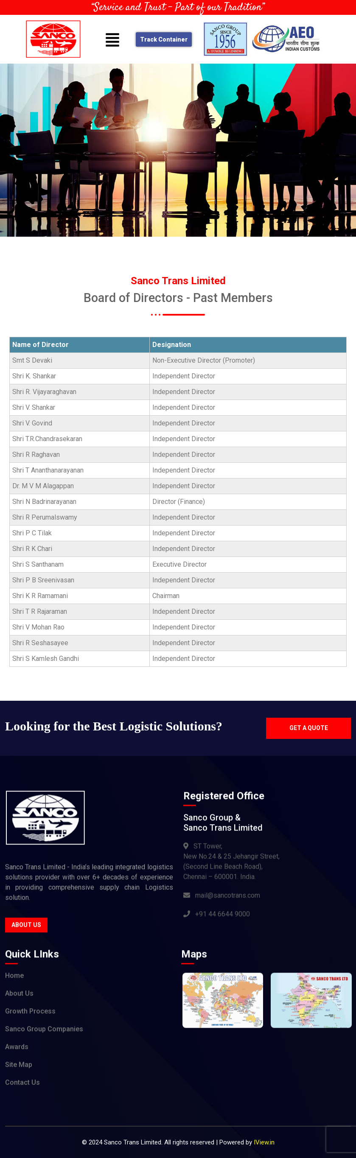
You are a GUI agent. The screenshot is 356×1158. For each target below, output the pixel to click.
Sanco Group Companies (44, 1031)
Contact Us (22, 1084)
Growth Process (30, 1013)
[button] (113, 39)
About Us (26, 926)
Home (14, 977)
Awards (16, 1049)
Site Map (18, 1067)
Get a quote (308, 727)
